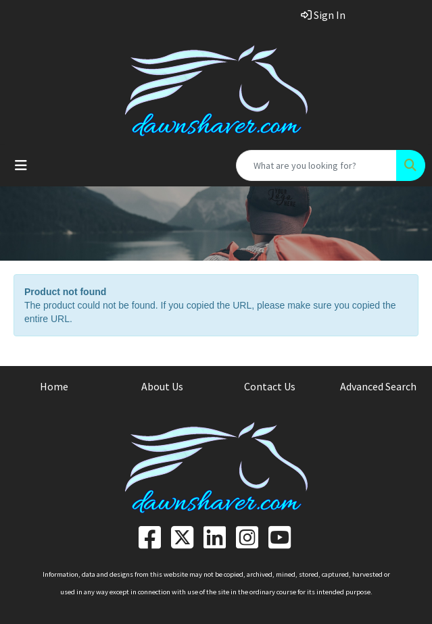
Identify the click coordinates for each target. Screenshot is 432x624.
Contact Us (269, 386)
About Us (162, 386)
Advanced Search (378, 386)
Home (54, 386)
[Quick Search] (316, 165)
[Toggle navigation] (21, 165)
